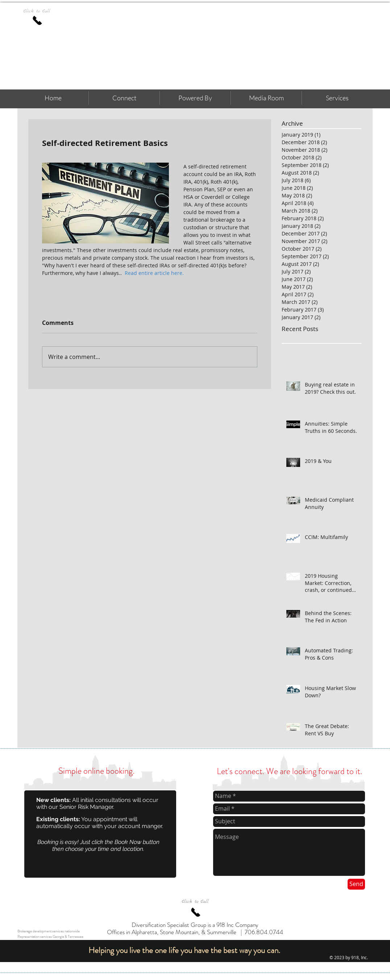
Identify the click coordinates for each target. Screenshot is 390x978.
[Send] (356, 884)
